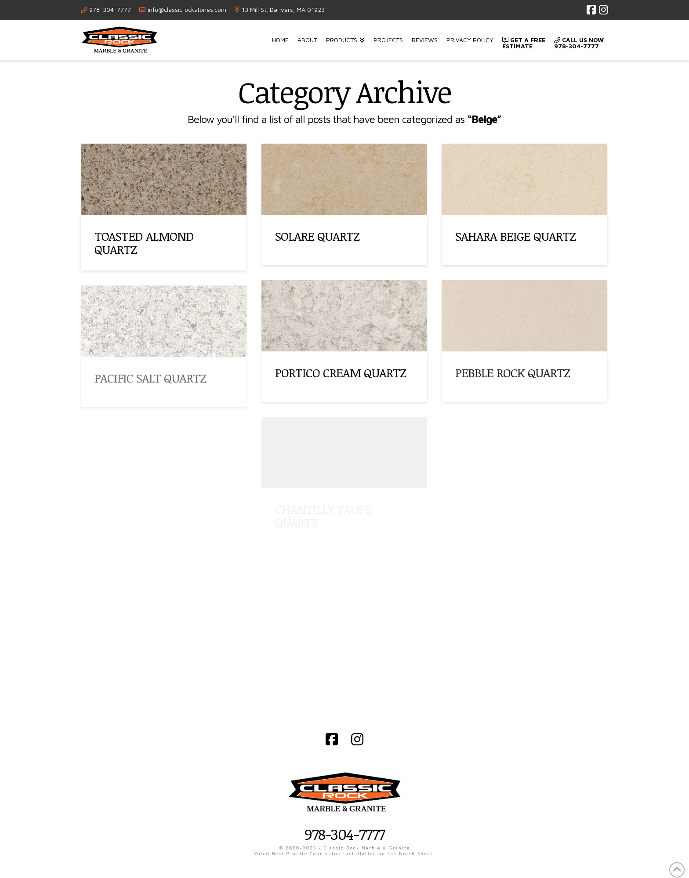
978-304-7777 (110, 9)
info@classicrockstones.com (187, 9)
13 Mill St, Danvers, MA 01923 (283, 9)
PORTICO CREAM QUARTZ (340, 372)
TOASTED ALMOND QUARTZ (144, 242)
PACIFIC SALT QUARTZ (150, 377)
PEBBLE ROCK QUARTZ (512, 372)
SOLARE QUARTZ (317, 236)
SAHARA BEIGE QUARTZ (515, 236)
